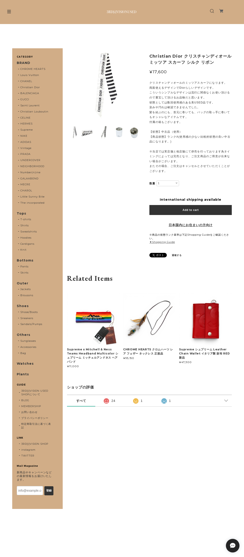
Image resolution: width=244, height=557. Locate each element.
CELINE (25, 117)
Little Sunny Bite (32, 196)
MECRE (25, 184)
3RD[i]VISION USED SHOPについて (34, 392)
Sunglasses (28, 340)
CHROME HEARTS (32, 69)
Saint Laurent (29, 105)
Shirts (24, 225)
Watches (25, 364)
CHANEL (26, 81)
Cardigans (27, 243)
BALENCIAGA (29, 93)
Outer (22, 283)
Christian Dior (30, 87)
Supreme (26, 129)
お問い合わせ (29, 412)
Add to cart (191, 210)
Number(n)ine (30, 172)
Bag (23, 353)
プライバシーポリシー (34, 418)
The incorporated (32, 202)
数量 (152, 183)
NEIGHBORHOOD (32, 166)
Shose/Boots (29, 312)
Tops (21, 213)
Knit (23, 249)
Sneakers (26, 318)
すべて (81, 401)
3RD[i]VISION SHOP (34, 443)
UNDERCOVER (30, 160)
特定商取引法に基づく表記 (36, 425)
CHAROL (26, 190)
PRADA (25, 154)
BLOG (25, 400)
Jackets (25, 289)
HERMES (26, 123)
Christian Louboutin (34, 111)
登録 (49, 490)
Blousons (26, 295)
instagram (28, 449)
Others (23, 335)
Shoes (23, 306)
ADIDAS (25, 142)
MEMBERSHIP (31, 406)
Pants (24, 266)
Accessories (28, 347)
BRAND (23, 63)
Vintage (25, 148)
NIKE (23, 135)
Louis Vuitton (29, 75)
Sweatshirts (28, 231)
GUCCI (24, 99)
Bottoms (25, 260)
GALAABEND (29, 178)
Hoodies (25, 237)
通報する (177, 255)
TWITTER (27, 455)
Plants (23, 374)
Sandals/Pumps (31, 324)
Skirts (24, 272)
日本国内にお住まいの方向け (191, 225)
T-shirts (25, 219)
